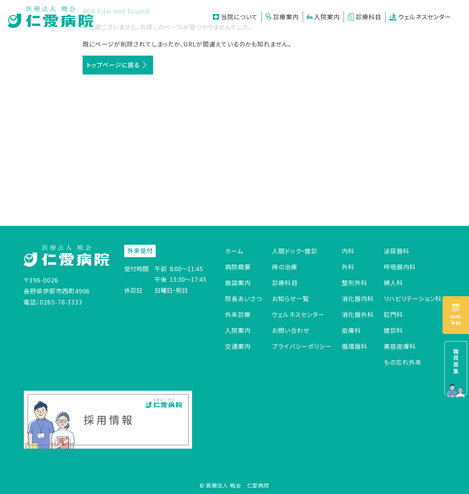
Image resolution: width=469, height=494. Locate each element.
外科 (348, 266)
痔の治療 (284, 266)
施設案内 (238, 282)
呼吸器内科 (400, 266)
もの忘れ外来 (403, 362)
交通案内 (238, 346)
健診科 (393, 330)
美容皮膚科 (400, 346)
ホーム (234, 250)
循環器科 (354, 346)
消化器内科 (358, 298)
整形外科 (354, 282)
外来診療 (238, 314)
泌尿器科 (397, 250)
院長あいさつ (243, 298)
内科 (348, 250)
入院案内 (323, 16)
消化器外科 (358, 314)
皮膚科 (351, 330)
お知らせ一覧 (290, 298)
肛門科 (393, 314)
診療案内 (282, 16)
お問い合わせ (291, 330)
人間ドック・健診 (294, 250)
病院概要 (238, 266)
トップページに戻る (113, 64)
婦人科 (393, 282)
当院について (235, 16)
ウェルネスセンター (420, 16)
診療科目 (364, 16)
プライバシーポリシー (302, 346)
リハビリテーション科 (413, 298)
